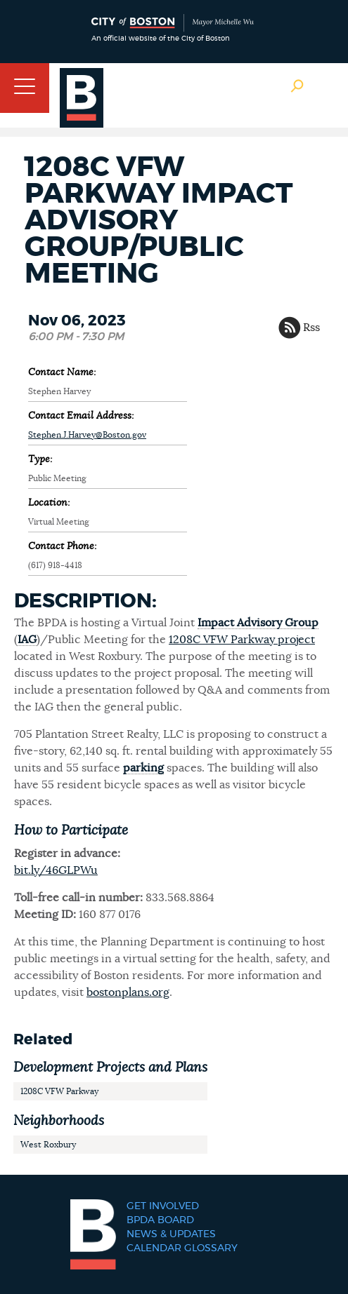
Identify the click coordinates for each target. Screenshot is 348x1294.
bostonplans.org (127, 992)
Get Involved (163, 1206)
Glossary (211, 1248)
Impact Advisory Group (258, 622)
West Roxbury (48, 1144)
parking (143, 768)
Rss (311, 327)
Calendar (154, 1248)
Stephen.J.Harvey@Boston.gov (87, 435)
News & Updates (171, 1234)
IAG (27, 639)
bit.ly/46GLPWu (56, 870)
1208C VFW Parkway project (242, 639)
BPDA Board (160, 1220)
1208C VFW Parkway (59, 1091)
